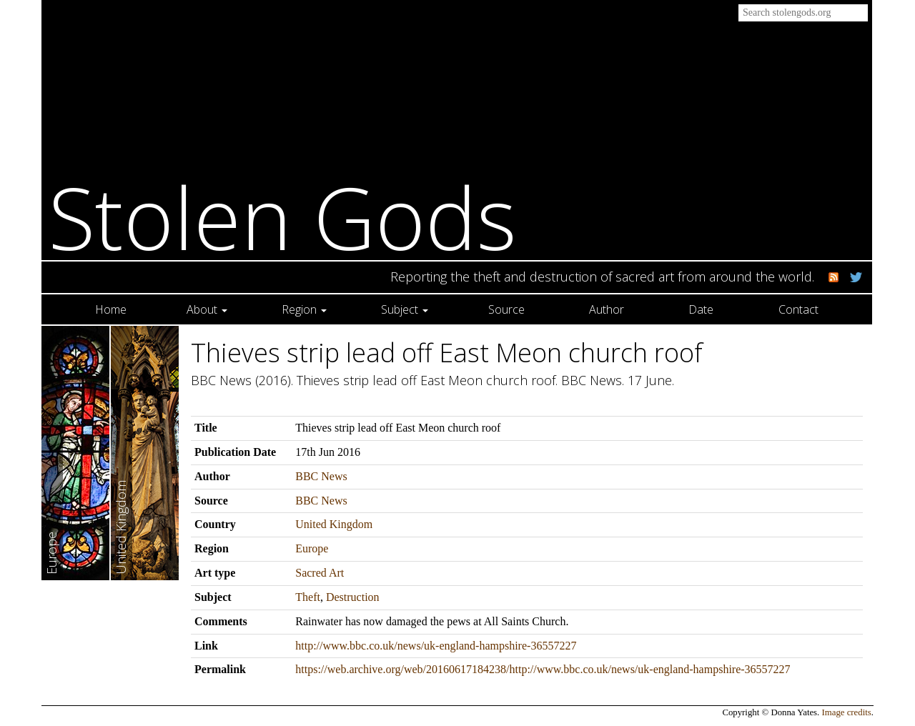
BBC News (321, 476)
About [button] (207, 309)
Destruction (353, 597)
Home (111, 309)
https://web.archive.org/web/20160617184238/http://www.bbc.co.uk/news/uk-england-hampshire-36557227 (542, 669)
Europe (311, 548)
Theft (307, 597)
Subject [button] (404, 309)
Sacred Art (319, 573)
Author (606, 309)
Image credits (846, 712)
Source (506, 309)
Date (700, 309)
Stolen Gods (283, 217)
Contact (798, 309)
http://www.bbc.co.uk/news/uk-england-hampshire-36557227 (435, 646)
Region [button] (304, 309)
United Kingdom (333, 524)
